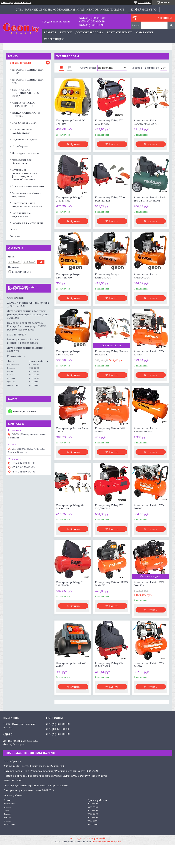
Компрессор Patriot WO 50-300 (149, 507)
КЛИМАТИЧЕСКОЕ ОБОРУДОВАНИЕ (23, 104)
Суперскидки (54, 39)
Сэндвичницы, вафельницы (21, 214)
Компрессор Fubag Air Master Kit (70, 507)
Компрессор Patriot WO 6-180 (71, 664)
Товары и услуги (20, 62)
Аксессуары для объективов (22, 161)
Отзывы (15, 236)
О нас (13, 229)
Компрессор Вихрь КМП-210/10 (68, 276)
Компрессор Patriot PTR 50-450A (149, 584)
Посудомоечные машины (28, 186)
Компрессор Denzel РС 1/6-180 (70, 122)
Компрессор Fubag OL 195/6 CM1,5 (109, 664)
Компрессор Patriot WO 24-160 (110, 430)
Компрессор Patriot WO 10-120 (149, 353)
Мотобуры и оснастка (25, 153)
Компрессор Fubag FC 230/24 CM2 (109, 122)
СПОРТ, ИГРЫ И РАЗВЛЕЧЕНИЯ (22, 131)
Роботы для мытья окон (27, 222)
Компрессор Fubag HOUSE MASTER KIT (146, 122)
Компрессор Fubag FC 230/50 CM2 (109, 507)
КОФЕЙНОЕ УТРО (144, 9)
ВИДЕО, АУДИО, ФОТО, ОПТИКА (26, 114)
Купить (75, 144)
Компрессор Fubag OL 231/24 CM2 (70, 199)
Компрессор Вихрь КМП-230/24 (107, 276)
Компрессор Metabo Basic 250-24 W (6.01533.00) (150, 199)
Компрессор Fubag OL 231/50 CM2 (70, 584)
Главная (50, 32)
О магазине (144, 32)
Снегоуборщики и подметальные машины (27, 204)
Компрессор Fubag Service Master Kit (111, 353)
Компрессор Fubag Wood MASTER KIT (110, 199)
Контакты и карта (119, 32)
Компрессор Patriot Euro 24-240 (72, 430)
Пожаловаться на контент (107, 841)
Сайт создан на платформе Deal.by (88, 838)
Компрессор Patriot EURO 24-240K (111, 584)
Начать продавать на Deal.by (16, 2)
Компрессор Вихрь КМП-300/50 (68, 353)
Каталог (66, 32)
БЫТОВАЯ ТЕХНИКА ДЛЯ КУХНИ (28, 81)
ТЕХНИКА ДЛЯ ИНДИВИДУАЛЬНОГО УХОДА (25, 93)
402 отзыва (144, 2)
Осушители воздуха (24, 139)
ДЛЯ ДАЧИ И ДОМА (24, 122)
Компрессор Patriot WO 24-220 (149, 664)
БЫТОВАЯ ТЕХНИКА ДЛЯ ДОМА (28, 71)
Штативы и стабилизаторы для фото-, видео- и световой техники (24, 174)
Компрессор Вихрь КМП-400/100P (146, 430)
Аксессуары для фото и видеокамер (26, 194)
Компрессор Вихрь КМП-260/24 (146, 276)
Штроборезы (20, 146)
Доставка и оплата (89, 32)
